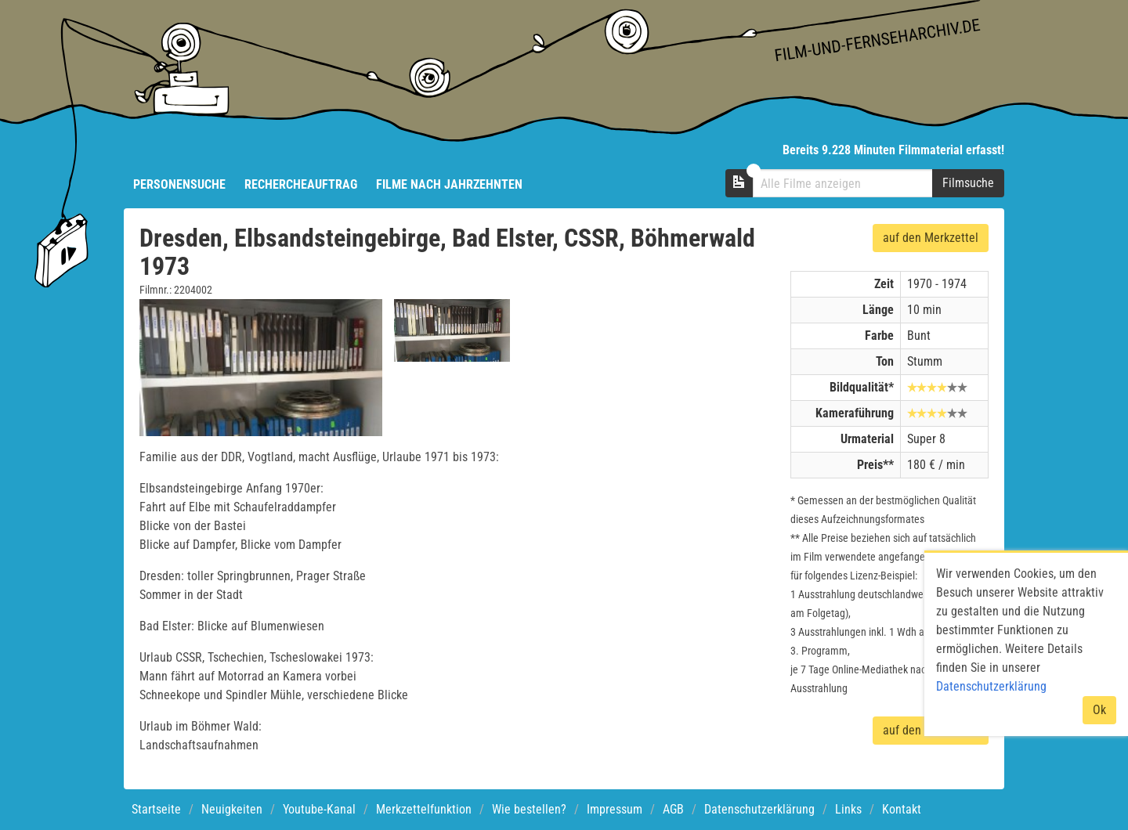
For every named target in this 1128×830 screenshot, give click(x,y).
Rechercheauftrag (300, 184)
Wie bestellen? (529, 809)
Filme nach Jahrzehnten (449, 184)
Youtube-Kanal (319, 809)
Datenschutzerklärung (759, 809)
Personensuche (179, 184)
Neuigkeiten (231, 809)
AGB (673, 809)
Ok (1099, 709)
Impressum (614, 809)
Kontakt (901, 809)
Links (848, 809)
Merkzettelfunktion (424, 809)
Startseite (156, 809)
